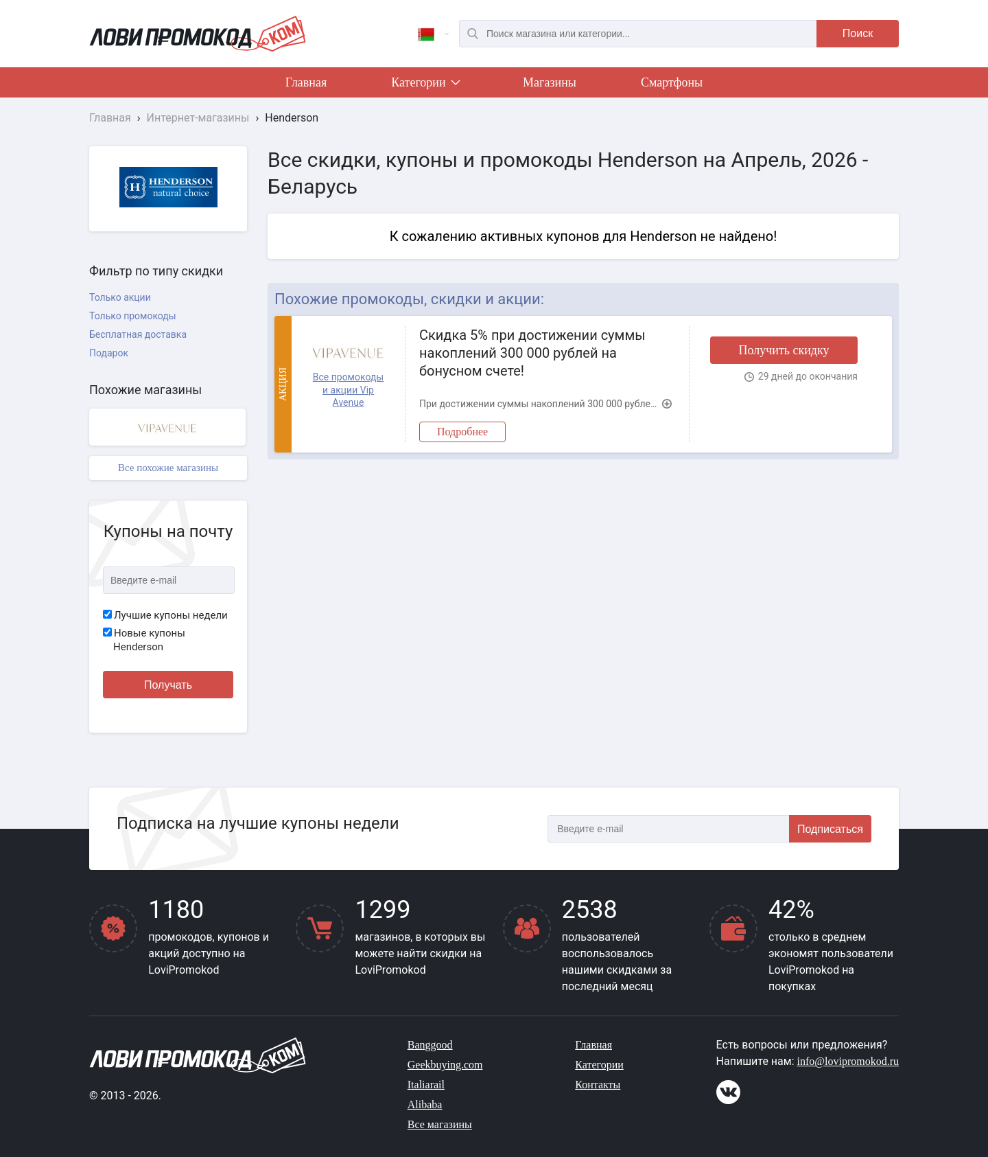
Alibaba (425, 1104)
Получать (168, 685)
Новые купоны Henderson (144, 640)
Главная (306, 82)
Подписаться (830, 829)
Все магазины (440, 1124)
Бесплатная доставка (138, 334)
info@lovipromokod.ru (848, 1061)
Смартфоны (672, 82)
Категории (424, 85)
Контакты (597, 1084)
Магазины (549, 82)
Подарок (108, 352)
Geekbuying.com (445, 1064)
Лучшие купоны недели (165, 615)
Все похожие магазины (168, 467)
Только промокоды (132, 315)
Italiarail (426, 1084)
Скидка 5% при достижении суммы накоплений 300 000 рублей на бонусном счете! (532, 353)
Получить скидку (783, 350)
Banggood (430, 1045)
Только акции (120, 297)
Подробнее (462, 431)
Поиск (858, 33)
